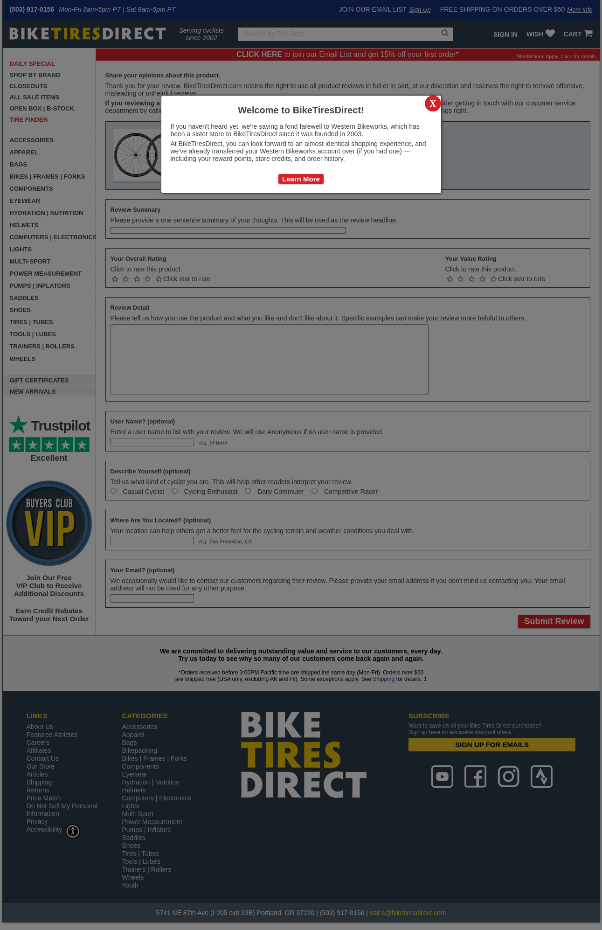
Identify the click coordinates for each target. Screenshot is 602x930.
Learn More (301, 179)
